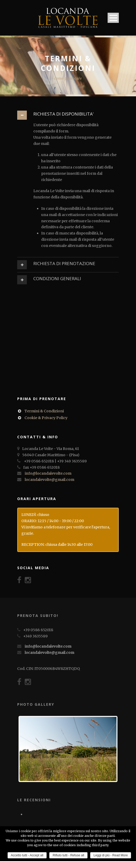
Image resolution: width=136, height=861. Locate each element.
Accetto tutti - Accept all (27, 855)
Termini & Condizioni (44, 411)
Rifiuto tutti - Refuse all (68, 855)
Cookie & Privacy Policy (45, 417)
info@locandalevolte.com (48, 473)
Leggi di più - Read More (111, 855)
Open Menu (113, 18)
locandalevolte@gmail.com (49, 479)
